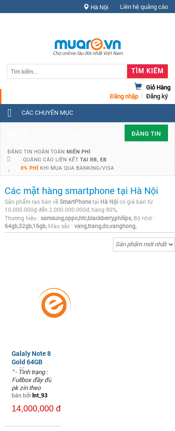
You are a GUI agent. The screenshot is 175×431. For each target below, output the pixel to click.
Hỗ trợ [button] (151, 25)
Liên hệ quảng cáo (144, 6)
